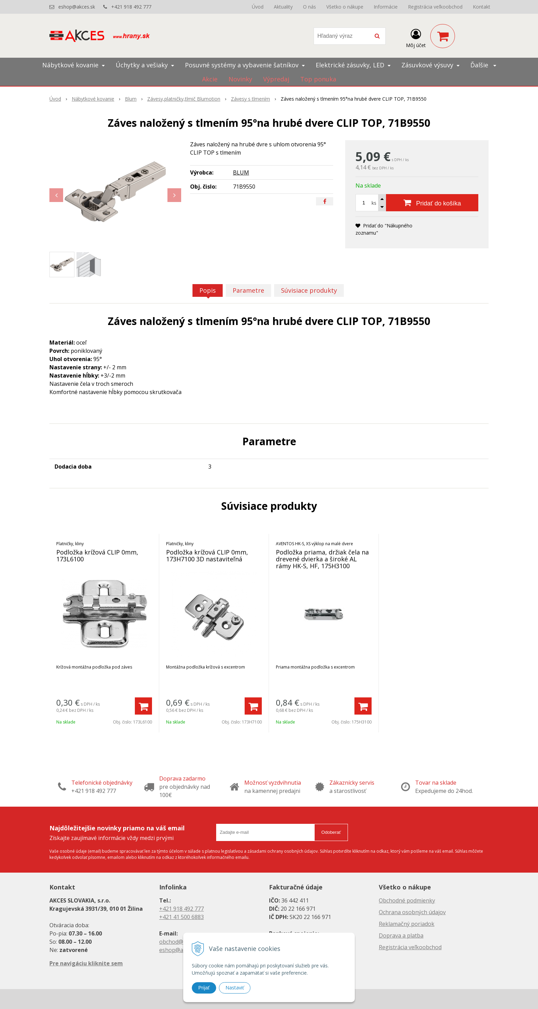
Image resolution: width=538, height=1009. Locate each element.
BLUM (241, 172)
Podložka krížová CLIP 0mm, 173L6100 (97, 555)
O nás (309, 6)
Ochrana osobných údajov (412, 912)
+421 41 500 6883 (181, 917)
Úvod (258, 6)
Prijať (204, 987)
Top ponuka (318, 79)
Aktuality (283, 6)
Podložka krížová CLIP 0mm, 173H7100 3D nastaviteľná (207, 555)
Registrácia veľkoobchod (435, 6)
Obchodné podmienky (407, 900)
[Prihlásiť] (416, 37)
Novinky (240, 79)
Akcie (210, 79)
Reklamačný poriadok (406, 924)
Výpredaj (276, 79)
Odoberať (331, 832)
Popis (207, 290)
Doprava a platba (401, 935)
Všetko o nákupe (344, 6)
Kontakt (481, 6)
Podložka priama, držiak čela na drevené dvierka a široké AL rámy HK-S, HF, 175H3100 (322, 559)
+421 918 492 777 (131, 6)
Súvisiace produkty (309, 290)
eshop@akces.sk (76, 6)
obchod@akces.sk (181, 941)
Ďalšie (483, 65)
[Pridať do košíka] (432, 202)
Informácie (386, 6)
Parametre (248, 290)
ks (374, 203)
